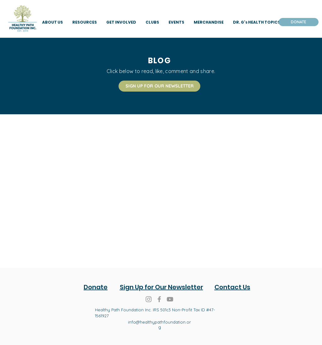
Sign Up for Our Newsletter (161, 287)
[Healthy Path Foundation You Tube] (170, 299)
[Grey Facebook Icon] (159, 299)
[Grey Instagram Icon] (149, 299)
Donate (96, 287)
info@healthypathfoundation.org (159, 325)
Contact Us (232, 287)
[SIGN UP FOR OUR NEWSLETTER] (159, 86)
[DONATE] (299, 22)
